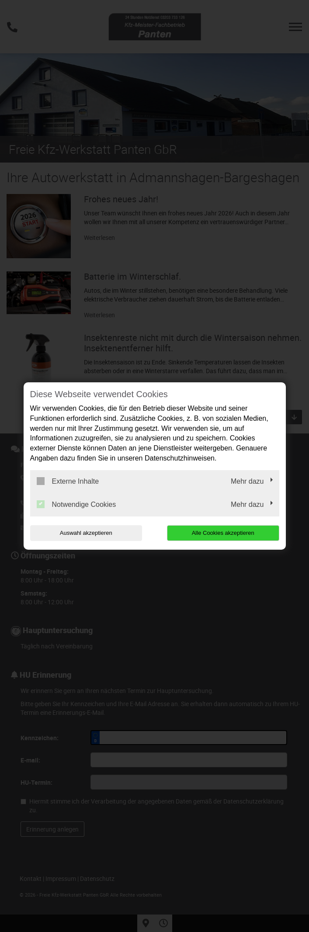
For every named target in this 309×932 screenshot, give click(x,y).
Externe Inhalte (68, 481)
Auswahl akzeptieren (86, 533)
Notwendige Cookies (76, 504)
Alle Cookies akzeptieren (223, 533)
